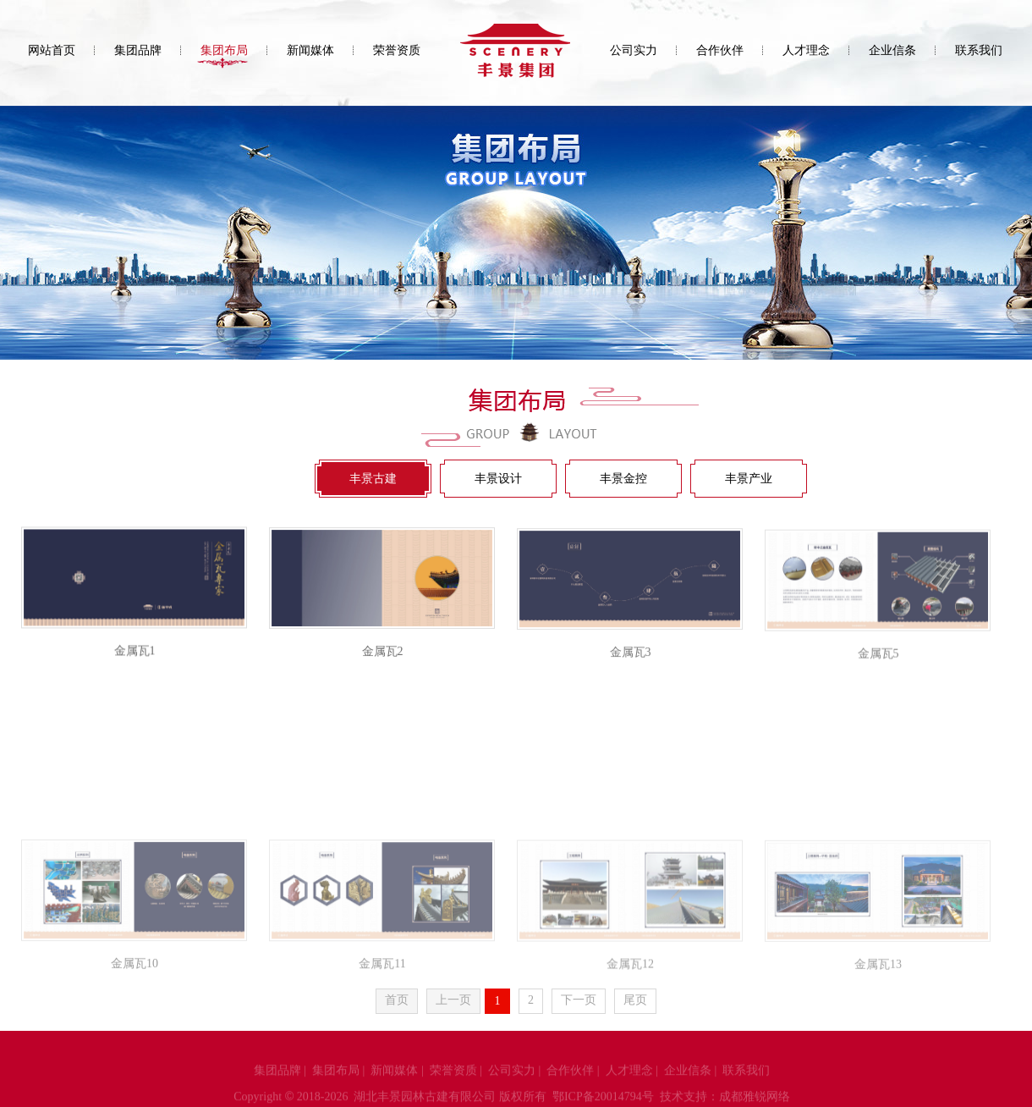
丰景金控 (623, 478)
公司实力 (633, 50)
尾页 (635, 1000)
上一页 (453, 1000)
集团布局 (224, 50)
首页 (397, 1000)
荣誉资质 (396, 50)
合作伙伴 (720, 50)
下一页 (578, 1000)
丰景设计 (498, 478)
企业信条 (892, 50)
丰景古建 (373, 478)
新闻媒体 (310, 50)
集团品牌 (138, 50)
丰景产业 (748, 478)
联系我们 (978, 50)
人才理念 (806, 50)
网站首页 (51, 50)
